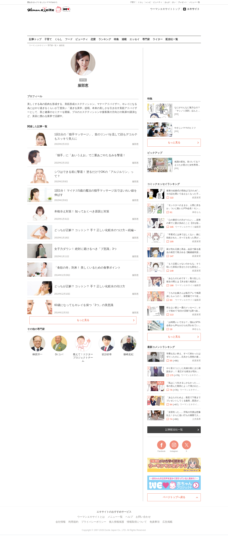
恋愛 (93, 39)
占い (174, 2)
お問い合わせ (143, 516)
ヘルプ (129, 516)
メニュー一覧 (194, 2)
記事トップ (35, 39)
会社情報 (61, 521)
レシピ (148, 2)
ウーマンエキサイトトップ (165, 8)
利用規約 (73, 521)
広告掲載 (167, 521)
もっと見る (83, 320)
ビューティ (157, 2)
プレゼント (182, 2)
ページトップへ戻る (174, 497)
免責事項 (155, 521)
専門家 (146, 39)
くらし (140, 2)
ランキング (105, 39)
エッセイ (134, 39)
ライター (158, 39)
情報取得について (137, 521)
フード (68, 39)
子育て (133, 2)
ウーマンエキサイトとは (91, 516)
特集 (116, 39)
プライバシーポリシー (93, 521)
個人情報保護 (116, 521)
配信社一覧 (171, 39)
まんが (167, 2)
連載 (124, 39)
